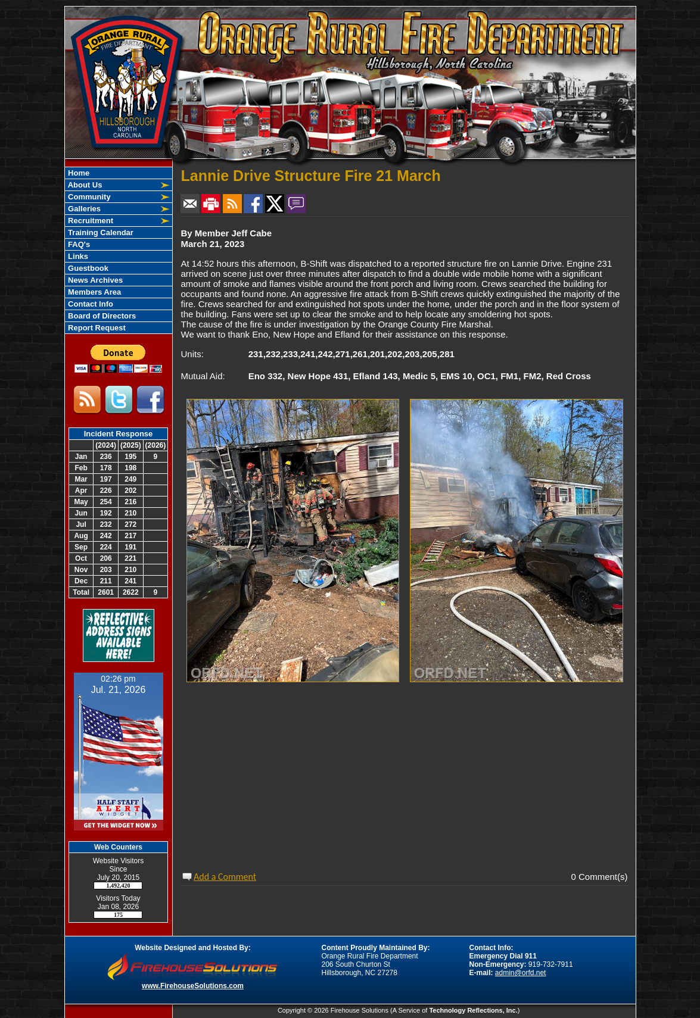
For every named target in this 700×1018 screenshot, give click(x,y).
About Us (84, 184)
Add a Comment (225, 876)
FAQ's (78, 244)
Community (88, 196)
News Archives (94, 280)
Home (78, 172)
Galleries (83, 208)
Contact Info (89, 303)
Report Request (96, 327)
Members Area (94, 292)
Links (77, 256)
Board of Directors (101, 315)
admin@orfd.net (520, 973)
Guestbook (87, 268)
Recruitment (89, 220)
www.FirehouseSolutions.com (193, 986)
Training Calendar (99, 232)
